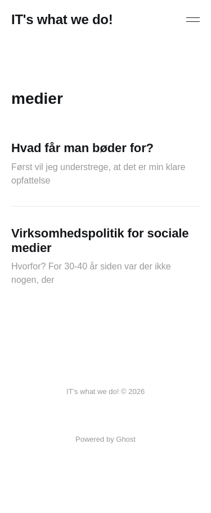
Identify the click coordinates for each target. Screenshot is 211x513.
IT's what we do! (62, 19)
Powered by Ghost (105, 439)
